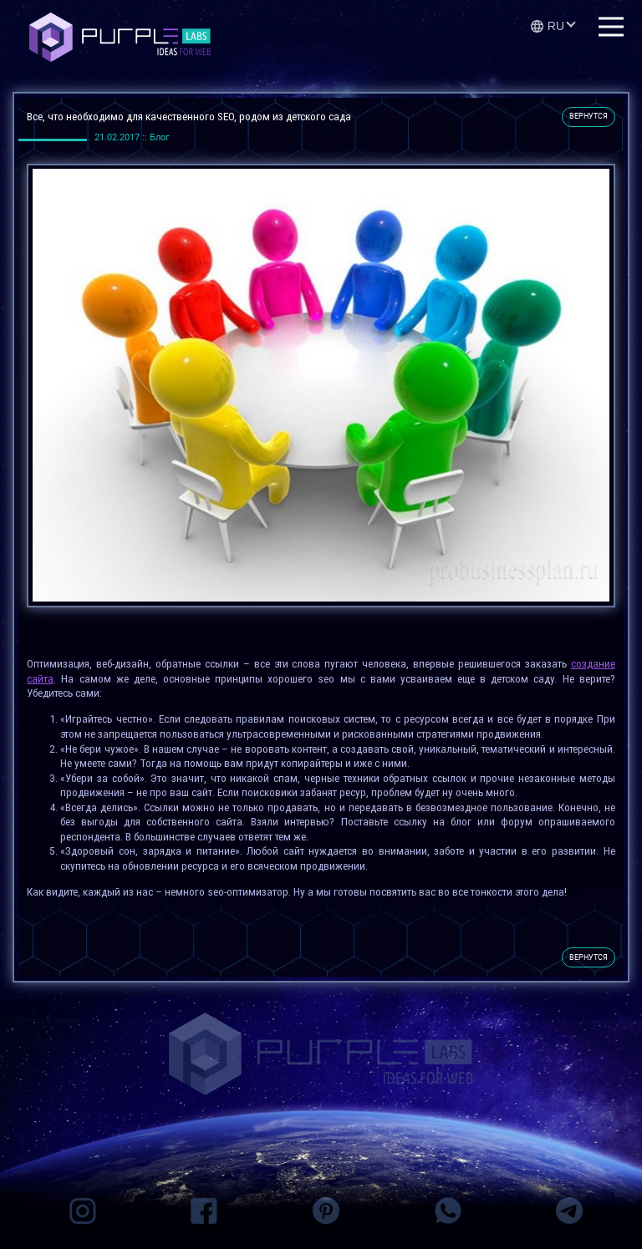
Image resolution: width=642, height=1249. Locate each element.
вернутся (588, 116)
